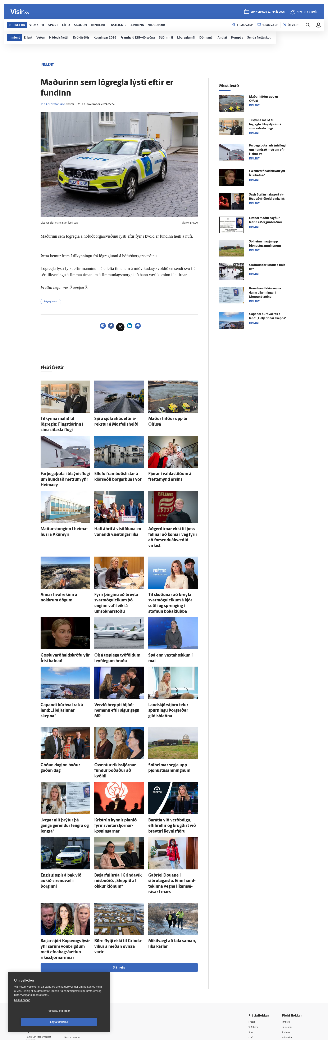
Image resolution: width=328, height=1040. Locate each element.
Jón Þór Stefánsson (53, 104)
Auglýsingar (78, 960)
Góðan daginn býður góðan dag (63, 718)
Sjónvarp (255, 966)
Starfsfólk (77, 982)
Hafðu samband (81, 966)
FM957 (286, 972)
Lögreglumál (53, 302)
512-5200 (83, 955)
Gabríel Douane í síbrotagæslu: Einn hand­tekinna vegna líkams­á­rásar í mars (171, 816)
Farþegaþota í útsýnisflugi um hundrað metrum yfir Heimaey (267, 150)
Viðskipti (255, 945)
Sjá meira (119, 885)
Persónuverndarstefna (40, 964)
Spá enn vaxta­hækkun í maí (167, 620)
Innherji (287, 940)
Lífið (252, 955)
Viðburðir (288, 955)
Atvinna (287, 950)
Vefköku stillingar (34, 1022)
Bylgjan (287, 966)
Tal (284, 982)
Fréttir (253, 940)
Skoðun (254, 961)
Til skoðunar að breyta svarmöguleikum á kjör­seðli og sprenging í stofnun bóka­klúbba (170, 573)
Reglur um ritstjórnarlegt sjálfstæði (42, 957)
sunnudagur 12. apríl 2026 (267, 13)
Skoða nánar (22, 1011)
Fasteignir (288, 945)
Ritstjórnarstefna (82, 971)
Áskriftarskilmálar (82, 977)
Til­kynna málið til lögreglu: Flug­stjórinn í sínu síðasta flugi (265, 124)
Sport (252, 950)
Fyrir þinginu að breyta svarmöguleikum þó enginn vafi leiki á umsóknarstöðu (116, 573)
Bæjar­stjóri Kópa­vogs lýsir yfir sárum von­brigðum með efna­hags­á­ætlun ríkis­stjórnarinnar (65, 872)
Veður (286, 961)
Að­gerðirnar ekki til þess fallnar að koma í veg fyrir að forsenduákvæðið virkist (172, 517)
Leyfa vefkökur (84, 1022)
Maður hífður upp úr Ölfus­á (167, 419)
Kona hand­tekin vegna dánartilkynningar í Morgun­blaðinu (265, 293)
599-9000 (38, 980)
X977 (285, 977)
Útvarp (253, 972)
